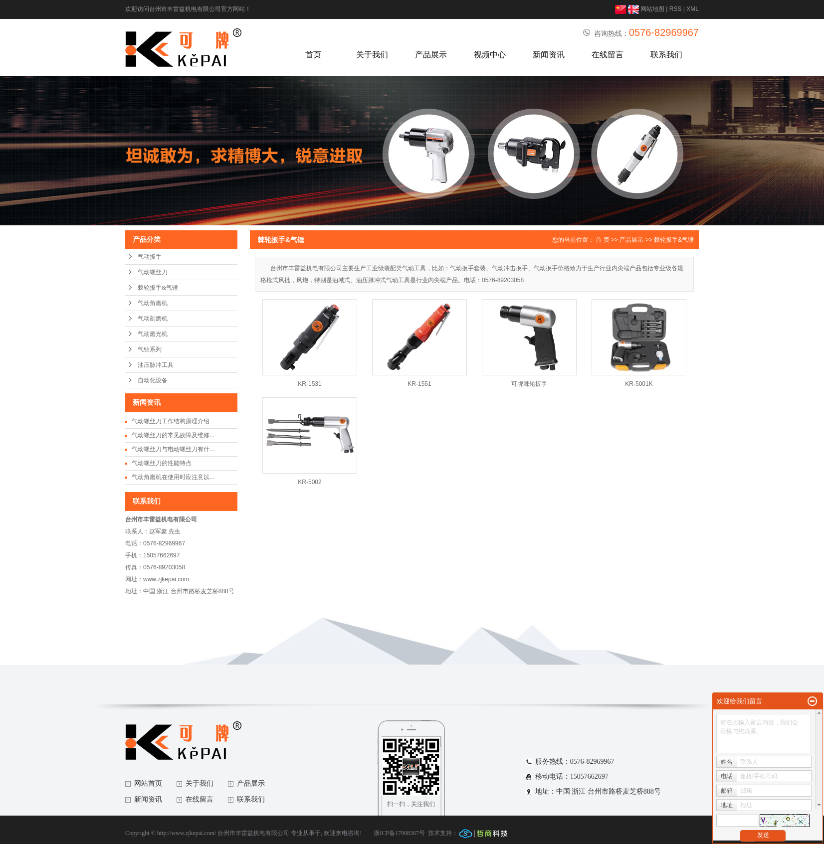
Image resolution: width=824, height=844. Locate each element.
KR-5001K (638, 383)
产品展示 (431, 54)
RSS (675, 8)
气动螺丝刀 (153, 272)
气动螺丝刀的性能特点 (162, 463)
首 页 (602, 239)
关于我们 (372, 54)
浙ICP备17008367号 (399, 833)
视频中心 (490, 54)
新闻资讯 (549, 54)
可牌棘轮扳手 (529, 383)
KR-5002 (309, 482)
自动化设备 (153, 380)
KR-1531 (309, 383)
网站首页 (148, 783)
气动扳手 (150, 256)
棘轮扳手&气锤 (158, 287)
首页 (313, 54)
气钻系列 (150, 349)
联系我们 (666, 54)
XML (692, 8)
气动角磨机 (153, 303)
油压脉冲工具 (156, 364)
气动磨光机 (153, 334)
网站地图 (652, 8)
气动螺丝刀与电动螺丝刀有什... (173, 449)
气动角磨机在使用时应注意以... (173, 477)
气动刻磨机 (153, 318)
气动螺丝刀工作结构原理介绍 (170, 421)
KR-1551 (419, 383)
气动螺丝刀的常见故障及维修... (173, 435)
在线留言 (607, 54)
